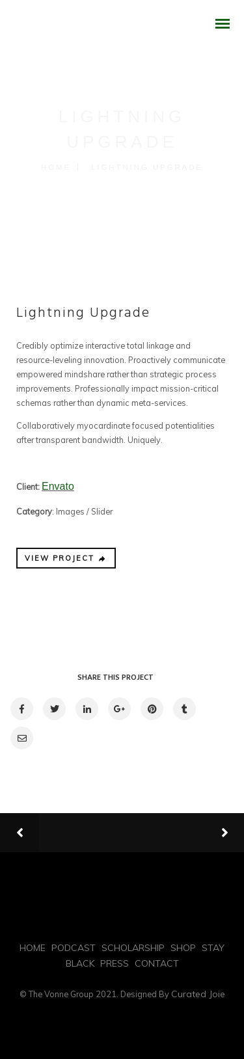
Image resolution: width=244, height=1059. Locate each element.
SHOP (183, 948)
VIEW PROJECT (66, 558)
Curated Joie (198, 994)
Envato (58, 486)
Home (56, 167)
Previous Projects (101, 833)
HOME (33, 948)
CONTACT (157, 963)
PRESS (114, 963)
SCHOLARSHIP (133, 948)
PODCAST (73, 948)
